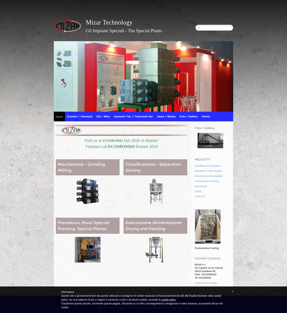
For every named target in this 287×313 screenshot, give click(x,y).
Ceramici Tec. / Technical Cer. (133, 116)
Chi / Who (103, 116)
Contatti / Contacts (79, 116)
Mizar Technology (109, 22)
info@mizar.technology (206, 283)
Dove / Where (166, 116)
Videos (206, 116)
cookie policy (168, 299)
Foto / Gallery (188, 116)
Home (59, 116)
